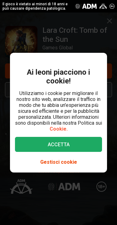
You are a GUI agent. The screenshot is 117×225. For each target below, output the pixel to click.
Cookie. (59, 129)
